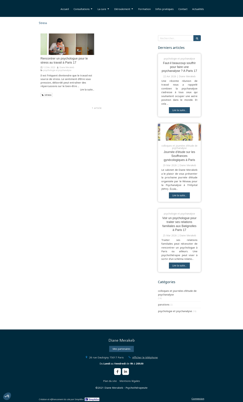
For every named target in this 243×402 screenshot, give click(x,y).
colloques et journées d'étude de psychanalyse (177, 292)
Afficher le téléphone (145, 357)
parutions (163, 304)
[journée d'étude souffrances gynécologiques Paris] (179, 132)
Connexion (198, 398)
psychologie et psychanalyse (175, 311)
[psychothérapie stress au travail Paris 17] (67, 44)
